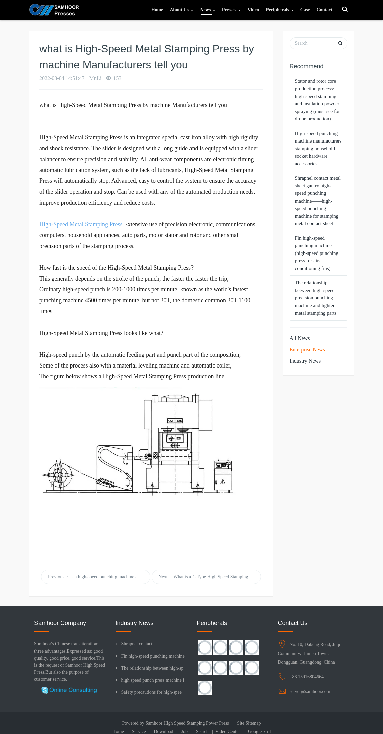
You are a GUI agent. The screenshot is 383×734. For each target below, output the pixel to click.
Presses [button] (231, 9)
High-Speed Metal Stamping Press (80, 224)
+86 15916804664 (307, 676)
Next (210, 576)
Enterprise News (307, 349)
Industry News (305, 361)
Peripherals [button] (280, 9)
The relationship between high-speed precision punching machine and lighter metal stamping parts (316, 298)
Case (305, 9)
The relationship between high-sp (152, 668)
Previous (99, 576)
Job (184, 731)
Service (139, 731)
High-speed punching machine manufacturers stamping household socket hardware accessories (318, 148)
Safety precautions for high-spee (151, 692)
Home (157, 9)
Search (202, 731)
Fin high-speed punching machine (153, 656)
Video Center (227, 731)
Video (253, 9)
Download (163, 731)
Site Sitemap (249, 723)
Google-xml (259, 731)
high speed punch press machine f (152, 680)
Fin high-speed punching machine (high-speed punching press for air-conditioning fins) (316, 253)
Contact (324, 9)
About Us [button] (181, 9)
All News (300, 338)
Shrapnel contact (137, 643)
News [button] (207, 9)
